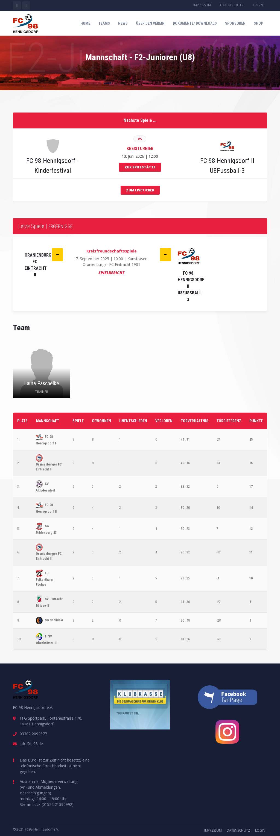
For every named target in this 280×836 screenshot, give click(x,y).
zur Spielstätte (140, 167)
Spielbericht (111, 272)
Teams (104, 23)
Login (258, 5)
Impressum (202, 5)
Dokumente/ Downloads (195, 23)
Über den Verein (150, 23)
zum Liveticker (140, 190)
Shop (258, 23)
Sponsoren (235, 23)
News (123, 23)
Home (85, 23)
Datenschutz (232, 5)
